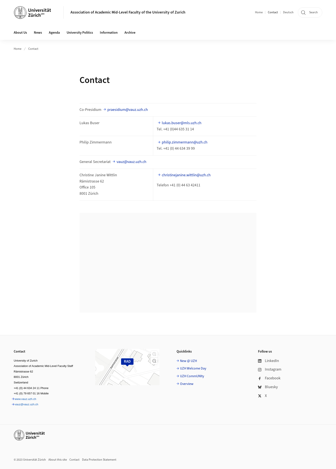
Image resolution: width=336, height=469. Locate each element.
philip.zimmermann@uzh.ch (184, 142)
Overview (187, 384)
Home (259, 12)
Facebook (269, 378)
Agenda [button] (54, 32)
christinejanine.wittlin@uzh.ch (186, 175)
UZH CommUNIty (192, 376)
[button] (154, 354)
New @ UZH (188, 361)
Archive (129, 32)
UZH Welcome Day (193, 368)
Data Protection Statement (99, 460)
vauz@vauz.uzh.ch (131, 161)
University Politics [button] (80, 32)
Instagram (269, 369)
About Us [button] (20, 32)
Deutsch (288, 12)
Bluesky (268, 387)
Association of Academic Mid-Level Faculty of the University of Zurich (127, 12)
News (38, 32)
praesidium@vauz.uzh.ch (127, 109)
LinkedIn (268, 360)
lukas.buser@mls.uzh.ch (181, 123)
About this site (57, 460)
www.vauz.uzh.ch (25, 399)
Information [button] (109, 32)
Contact (273, 12)
